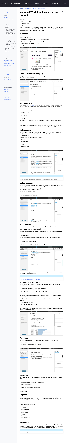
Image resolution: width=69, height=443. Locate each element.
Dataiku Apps (7, 58)
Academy (27, 3)
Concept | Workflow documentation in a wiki (10, 33)
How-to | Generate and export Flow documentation (11, 41)
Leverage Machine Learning (9, 63)
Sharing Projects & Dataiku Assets (10, 49)
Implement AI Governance (9, 70)
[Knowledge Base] (11, 3)
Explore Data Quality (7, 65)
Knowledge (54, 3)
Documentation (45, 3)
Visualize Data (6, 20)
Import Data (6, 17)
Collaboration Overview (9, 24)
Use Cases (6, 91)
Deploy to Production (8, 69)
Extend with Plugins (7, 74)
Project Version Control (9, 56)
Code (5, 72)
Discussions (7, 51)
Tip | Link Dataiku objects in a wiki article (11, 44)
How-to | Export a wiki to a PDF (10, 38)
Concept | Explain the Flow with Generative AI (10, 30)
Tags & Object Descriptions (10, 46)
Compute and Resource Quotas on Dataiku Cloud (8, 84)
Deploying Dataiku (7, 95)
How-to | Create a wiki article (10, 36)
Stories (6, 54)
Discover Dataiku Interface (9, 12)
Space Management (7, 79)
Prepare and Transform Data (9, 19)
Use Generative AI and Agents (8, 61)
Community (35, 3)
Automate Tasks (7, 67)
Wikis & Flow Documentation (7, 27)
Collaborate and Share (8, 22)
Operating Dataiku (7, 99)
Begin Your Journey (7, 10)
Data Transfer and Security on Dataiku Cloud (9, 82)
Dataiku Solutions (7, 89)
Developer (62, 3)
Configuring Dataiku (7, 97)
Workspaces (7, 53)
